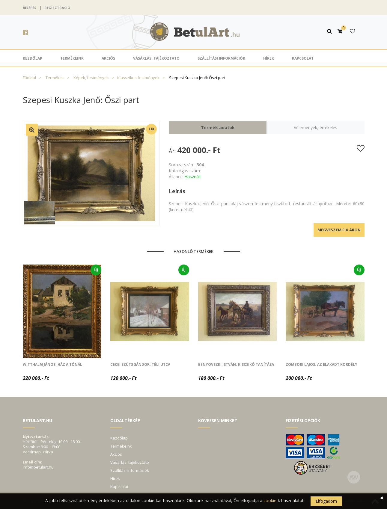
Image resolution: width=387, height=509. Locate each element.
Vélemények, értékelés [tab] (315, 127)
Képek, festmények (91, 77)
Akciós (108, 58)
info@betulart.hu (38, 467)
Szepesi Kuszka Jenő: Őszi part (197, 77)
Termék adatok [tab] (218, 127)
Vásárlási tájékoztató (156, 58)
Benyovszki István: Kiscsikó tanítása (236, 364)
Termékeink (72, 58)
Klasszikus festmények (138, 77)
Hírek (268, 58)
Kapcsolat (303, 58)
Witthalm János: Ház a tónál (52, 364)
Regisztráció (57, 7)
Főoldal (29, 77)
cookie (269, 500)
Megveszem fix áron (339, 229)
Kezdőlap (32, 58)
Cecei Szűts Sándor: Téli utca (140, 364)
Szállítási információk (221, 58)
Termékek (55, 77)
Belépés (29, 7)
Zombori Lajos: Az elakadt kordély (321, 364)
